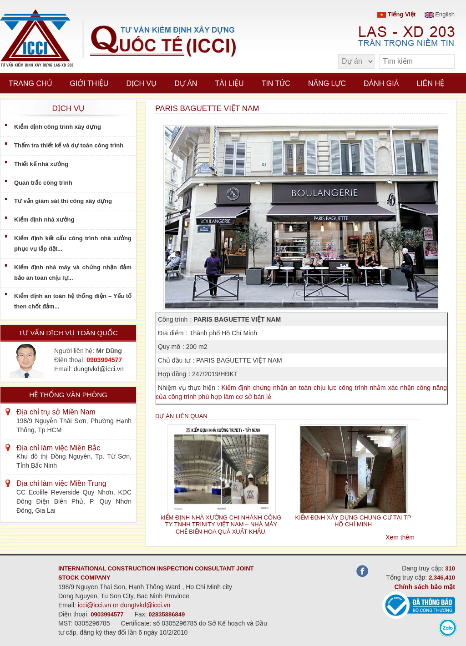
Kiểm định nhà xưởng (44, 219)
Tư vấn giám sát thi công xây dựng (63, 200)
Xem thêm (400, 537)
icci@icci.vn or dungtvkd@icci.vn (124, 605)
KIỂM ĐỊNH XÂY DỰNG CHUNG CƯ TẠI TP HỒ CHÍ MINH (353, 521)
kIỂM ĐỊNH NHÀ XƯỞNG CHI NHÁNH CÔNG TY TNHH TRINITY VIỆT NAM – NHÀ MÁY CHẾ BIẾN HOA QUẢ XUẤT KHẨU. (221, 524)
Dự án (185, 83)
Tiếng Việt (396, 14)
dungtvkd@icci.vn (99, 369)
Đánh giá (381, 83)
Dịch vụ (141, 83)
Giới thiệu (89, 83)
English (440, 14)
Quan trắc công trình (43, 182)
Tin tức (276, 83)
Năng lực (327, 83)
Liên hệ (430, 83)
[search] (443, 61)
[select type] (356, 61)
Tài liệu (229, 83)
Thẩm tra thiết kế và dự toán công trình (68, 145)
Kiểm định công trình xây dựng (57, 126)
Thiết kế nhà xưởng (41, 164)
